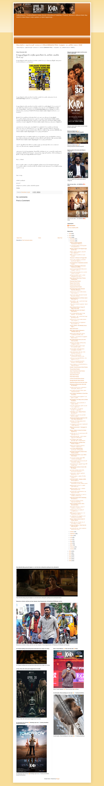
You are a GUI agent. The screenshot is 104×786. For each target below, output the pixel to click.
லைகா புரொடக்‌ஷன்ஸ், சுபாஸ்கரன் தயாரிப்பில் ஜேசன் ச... (78, 260)
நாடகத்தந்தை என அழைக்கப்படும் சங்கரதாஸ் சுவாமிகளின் (77, 516)
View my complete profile (72, 227)
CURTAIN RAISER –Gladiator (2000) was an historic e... (78, 480)
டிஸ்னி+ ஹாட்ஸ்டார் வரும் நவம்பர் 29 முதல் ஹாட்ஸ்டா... (78, 434)
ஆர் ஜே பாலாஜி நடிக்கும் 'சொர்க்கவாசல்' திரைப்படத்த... (77, 355)
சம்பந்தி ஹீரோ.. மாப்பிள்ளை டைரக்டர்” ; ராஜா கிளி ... (76, 409)
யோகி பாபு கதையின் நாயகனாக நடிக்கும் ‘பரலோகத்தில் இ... (77, 362)
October (72, 531)
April (71, 543)
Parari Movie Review (74, 376)
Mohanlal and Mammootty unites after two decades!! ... (78, 385)
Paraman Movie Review (75, 285)
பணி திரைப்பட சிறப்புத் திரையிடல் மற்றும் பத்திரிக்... (78, 403)
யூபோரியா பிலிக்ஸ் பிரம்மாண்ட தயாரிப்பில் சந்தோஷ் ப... (77, 470)
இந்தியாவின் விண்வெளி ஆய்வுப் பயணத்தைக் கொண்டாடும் (77, 334)
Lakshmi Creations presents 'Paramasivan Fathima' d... (76, 243)
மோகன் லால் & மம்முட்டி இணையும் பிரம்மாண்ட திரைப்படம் (78, 388)
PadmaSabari (72, 225)
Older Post (60, 237)
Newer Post (19, 237)
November (72, 240)
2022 (70, 553)
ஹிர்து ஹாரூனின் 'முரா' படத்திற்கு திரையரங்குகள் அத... (77, 489)
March (71, 545)
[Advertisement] (52, 31)
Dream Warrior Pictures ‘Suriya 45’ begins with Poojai (77, 308)
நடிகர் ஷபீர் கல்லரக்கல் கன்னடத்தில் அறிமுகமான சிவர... (78, 391)
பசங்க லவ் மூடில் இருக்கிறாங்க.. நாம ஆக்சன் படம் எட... (78, 358)
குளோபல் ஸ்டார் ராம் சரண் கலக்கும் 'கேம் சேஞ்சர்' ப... (78, 292)
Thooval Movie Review (75, 369)
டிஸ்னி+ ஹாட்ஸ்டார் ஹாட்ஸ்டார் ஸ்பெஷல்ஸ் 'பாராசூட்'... (77, 523)
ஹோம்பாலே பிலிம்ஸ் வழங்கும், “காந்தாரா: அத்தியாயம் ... (77, 446)
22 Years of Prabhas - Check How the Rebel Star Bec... (78, 526)
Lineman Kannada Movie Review (77, 378)
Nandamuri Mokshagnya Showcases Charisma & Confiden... (78, 266)
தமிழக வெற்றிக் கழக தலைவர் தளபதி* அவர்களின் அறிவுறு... (78, 461)
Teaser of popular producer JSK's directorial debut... (77, 504)
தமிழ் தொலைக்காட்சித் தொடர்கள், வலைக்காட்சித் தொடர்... (77, 352)
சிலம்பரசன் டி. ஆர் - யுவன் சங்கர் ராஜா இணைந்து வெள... (78, 301)
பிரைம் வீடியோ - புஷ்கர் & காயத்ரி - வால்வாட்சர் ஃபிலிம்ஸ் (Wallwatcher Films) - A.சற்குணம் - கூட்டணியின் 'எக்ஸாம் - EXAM (49, 45)
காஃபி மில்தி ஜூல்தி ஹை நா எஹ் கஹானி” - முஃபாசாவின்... (77, 314)
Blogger (57, 778)
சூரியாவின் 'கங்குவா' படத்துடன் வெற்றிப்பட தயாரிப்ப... (77, 507)
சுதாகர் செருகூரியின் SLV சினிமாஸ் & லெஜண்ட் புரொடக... (78, 269)
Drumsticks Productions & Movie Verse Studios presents (78, 452)
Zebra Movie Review (74, 374)
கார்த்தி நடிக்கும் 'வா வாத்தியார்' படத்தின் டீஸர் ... (77, 510)
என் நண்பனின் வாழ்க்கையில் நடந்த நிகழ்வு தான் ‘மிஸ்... (78, 492)
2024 (70, 237)
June (71, 539)
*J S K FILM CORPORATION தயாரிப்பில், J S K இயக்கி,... (77, 449)
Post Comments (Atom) (27, 240)
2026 (70, 233)
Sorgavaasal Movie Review (76, 286)
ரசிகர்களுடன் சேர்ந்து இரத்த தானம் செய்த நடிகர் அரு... (78, 421)
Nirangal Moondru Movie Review (77, 380)
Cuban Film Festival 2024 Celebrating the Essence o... (78, 498)
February (72, 547)
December (72, 239)
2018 (70, 560)
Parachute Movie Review (75, 281)
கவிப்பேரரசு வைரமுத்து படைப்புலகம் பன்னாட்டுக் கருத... (78, 272)
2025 (70, 235)
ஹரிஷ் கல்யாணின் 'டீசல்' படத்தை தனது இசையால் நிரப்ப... (77, 275)
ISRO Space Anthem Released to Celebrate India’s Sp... (77, 331)
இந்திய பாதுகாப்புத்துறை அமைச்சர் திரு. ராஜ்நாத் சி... (78, 252)
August (71, 535)
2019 (70, 558)
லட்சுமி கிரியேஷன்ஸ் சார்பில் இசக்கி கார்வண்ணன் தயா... (78, 246)
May (71, 541)
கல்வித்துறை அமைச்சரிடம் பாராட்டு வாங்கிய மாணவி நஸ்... (78, 495)
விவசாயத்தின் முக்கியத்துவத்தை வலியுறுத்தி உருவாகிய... (77, 349)
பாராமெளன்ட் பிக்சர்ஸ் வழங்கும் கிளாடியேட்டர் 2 (77, 474)
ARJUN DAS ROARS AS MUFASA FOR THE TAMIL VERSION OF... (78, 418)
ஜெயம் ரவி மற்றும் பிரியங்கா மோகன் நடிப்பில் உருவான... (78, 295)
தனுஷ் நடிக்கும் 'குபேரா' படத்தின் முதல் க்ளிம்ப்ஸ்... (77, 486)
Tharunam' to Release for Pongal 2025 (78, 257)
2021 (70, 555)
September (72, 533)
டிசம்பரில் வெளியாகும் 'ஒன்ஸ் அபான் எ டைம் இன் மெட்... (78, 406)
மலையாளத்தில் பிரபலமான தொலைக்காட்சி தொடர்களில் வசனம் (79, 483)
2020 (70, 557)
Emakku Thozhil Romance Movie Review (79, 367)
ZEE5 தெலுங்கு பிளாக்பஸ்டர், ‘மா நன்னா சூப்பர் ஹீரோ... (77, 513)
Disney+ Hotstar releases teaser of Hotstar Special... (77, 519)
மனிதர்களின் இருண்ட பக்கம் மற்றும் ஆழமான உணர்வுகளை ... (78, 437)
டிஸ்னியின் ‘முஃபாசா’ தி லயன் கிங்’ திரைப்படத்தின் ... (78, 415)
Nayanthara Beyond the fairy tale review (78, 382)
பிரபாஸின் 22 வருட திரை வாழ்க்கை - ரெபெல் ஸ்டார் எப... (78, 529)
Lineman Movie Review (75, 373)
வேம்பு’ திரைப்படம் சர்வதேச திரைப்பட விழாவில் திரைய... (79, 365)
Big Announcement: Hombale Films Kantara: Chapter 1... (77, 443)
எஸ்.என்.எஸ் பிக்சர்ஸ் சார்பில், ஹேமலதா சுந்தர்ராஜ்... (76, 501)
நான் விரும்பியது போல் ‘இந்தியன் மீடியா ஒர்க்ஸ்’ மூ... (77, 323)
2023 (70, 551)
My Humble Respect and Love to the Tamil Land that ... (78, 340)
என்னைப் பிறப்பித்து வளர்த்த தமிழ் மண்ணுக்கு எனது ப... (78, 343)
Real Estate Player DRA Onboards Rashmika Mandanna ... (77, 289)
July (71, 537)
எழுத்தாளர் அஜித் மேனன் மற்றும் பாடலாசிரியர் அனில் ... (77, 346)
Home (39, 237)
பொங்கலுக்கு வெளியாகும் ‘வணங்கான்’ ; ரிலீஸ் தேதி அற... (79, 425)
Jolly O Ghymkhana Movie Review (77, 371)
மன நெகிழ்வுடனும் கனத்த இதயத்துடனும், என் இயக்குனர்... (78, 440)
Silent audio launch (74, 328)
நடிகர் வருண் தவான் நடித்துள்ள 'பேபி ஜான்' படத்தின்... (78, 397)
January (72, 548)
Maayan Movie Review (75, 283)
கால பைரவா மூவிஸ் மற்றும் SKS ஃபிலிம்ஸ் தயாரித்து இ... (77, 458)
